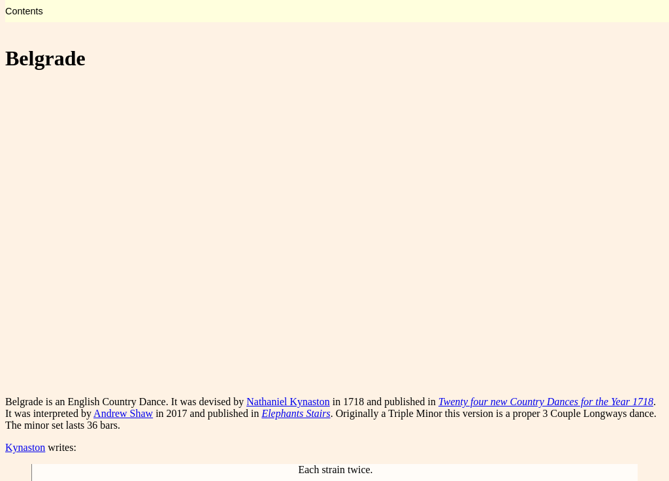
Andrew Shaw (123, 413)
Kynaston (25, 447)
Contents (24, 11)
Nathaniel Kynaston (288, 401)
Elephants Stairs (295, 413)
